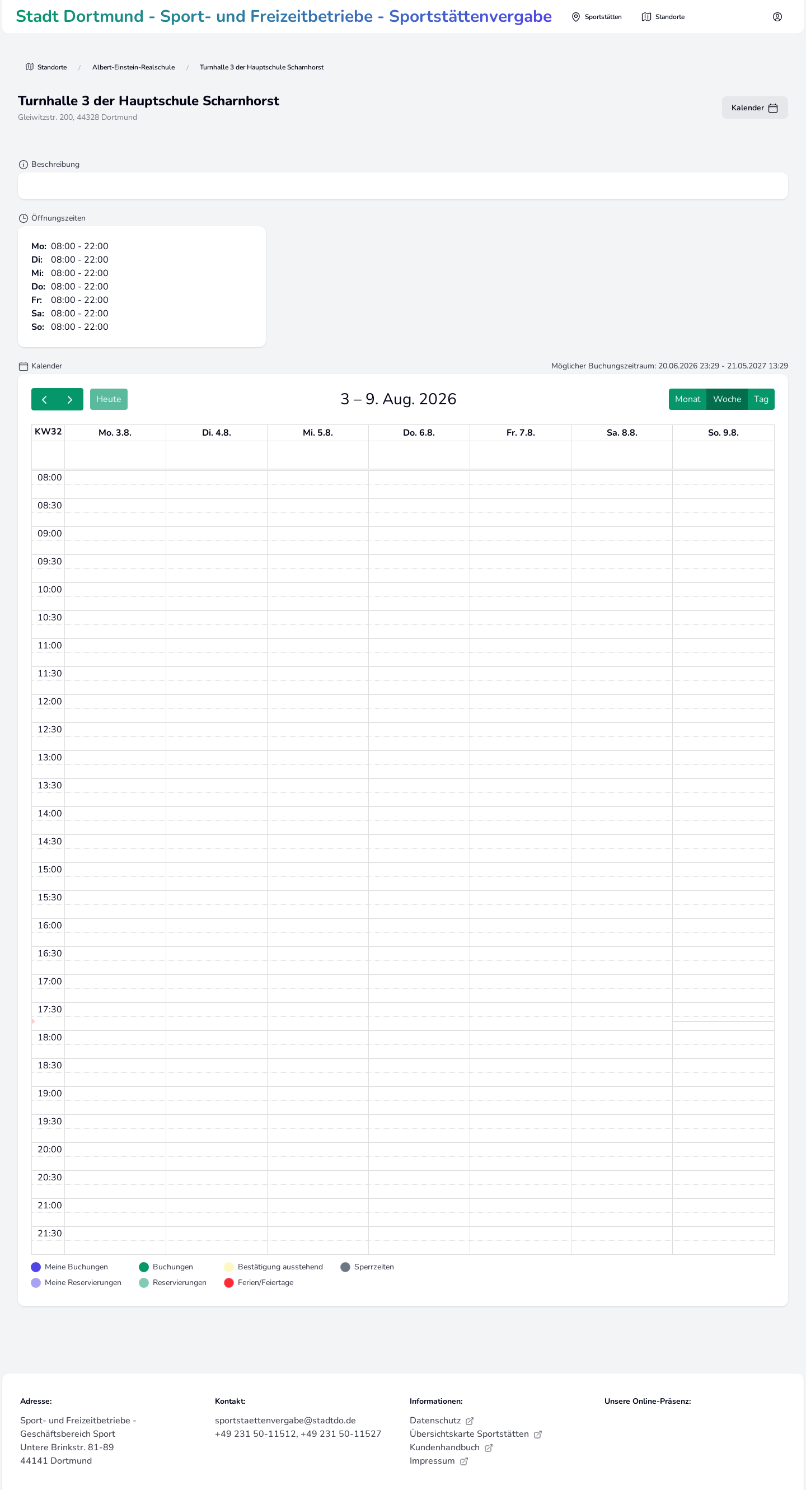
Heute (108, 399)
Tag (761, 399)
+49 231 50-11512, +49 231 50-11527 (298, 1434)
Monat (688, 399)
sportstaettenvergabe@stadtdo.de (285, 1420)
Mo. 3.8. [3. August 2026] (115, 433)
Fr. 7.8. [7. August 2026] (521, 433)
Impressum (439, 1461)
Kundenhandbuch (451, 1447)
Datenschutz (442, 1420)
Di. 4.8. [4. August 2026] (216, 433)
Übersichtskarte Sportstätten (476, 1434)
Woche (727, 399)
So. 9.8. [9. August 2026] (723, 433)
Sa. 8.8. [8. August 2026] (622, 433)
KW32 (48, 432)
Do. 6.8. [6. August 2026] (419, 433)
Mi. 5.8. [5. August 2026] (318, 433)
